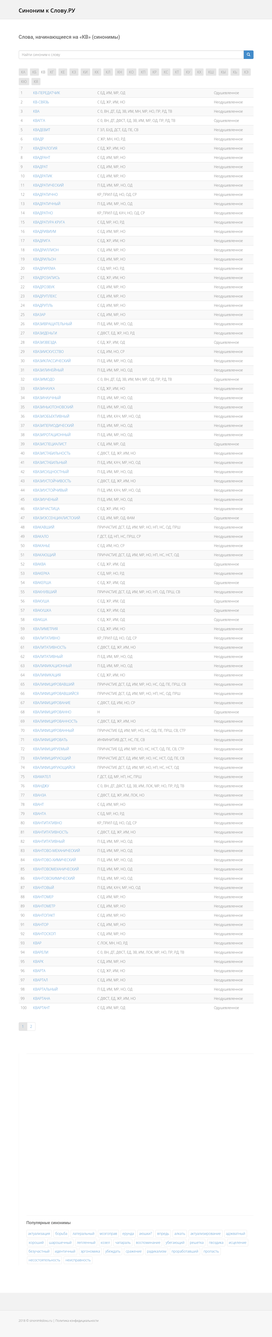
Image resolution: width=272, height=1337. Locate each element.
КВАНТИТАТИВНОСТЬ (50, 832)
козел (105, 1242)
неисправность (78, 1260)
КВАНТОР (41, 924)
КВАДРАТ (40, 166)
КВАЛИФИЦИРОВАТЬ (50, 739)
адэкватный (235, 1233)
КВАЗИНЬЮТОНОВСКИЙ (53, 407)
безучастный (39, 1251)
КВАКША (40, 619)
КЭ (246, 72)
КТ (177, 72)
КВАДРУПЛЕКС (45, 296)
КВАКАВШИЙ (43, 527)
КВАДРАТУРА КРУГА (49, 222)
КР (155, 72)
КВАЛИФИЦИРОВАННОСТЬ (55, 721)
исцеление (238, 1242)
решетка (197, 1242)
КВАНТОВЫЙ (43, 887)
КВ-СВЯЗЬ (41, 102)
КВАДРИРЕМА (44, 268)
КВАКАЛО (41, 536)
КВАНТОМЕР (43, 896)
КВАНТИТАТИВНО (47, 822)
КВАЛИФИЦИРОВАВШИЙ (53, 684)
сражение (134, 1251)
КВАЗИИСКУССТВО (48, 351)
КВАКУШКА (42, 610)
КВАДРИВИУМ (44, 231)
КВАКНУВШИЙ (45, 591)
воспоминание (148, 1242)
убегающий (175, 1242)
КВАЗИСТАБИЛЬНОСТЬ (51, 453)
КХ (199, 72)
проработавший (185, 1251)
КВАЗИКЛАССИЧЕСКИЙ (52, 360)
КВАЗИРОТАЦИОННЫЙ (52, 434)
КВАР (37, 943)
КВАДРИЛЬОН (44, 259)
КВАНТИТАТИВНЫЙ (49, 841)
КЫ (223, 72)
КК (97, 72)
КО (131, 72)
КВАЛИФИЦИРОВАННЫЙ (53, 730)
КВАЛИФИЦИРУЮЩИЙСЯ (54, 767)
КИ (85, 72)
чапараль (123, 1242)
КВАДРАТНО (43, 213)
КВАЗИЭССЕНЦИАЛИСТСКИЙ (56, 518)
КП (143, 72)
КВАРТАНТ (41, 1007)
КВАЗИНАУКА (44, 388)
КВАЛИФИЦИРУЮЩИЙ (52, 758)
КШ (211, 72)
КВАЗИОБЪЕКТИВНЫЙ (51, 416)
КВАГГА (39, 120)
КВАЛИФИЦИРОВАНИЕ (52, 702)
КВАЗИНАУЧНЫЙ (47, 397)
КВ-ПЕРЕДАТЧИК (46, 92)
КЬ (235, 72)
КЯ (36, 81)
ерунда (128, 1233)
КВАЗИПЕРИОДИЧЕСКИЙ (53, 425)
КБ (34, 72)
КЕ (63, 72)
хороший (36, 1242)
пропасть (211, 1251)
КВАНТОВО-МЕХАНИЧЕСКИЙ (56, 850)
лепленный (86, 1242)
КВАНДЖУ (41, 786)
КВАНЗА (39, 795)
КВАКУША (41, 601)
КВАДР (38, 139)
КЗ (74, 72)
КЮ (24, 81)
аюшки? (145, 1233)
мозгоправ (108, 1233)
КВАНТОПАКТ (44, 915)
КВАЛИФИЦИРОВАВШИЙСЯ (56, 693)
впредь (163, 1233)
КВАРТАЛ (40, 980)
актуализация (39, 1233)
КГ (52, 72)
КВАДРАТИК (42, 176)
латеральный (83, 1233)
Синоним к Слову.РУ (47, 10)
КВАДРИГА (41, 240)
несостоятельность (44, 1260)
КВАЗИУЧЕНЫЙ (45, 499)
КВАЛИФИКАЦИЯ (47, 675)
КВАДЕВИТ (41, 129)
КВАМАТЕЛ (42, 776)
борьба (61, 1233)
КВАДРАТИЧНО (45, 194)
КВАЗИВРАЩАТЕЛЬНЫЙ (52, 323)
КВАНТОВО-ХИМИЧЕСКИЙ (54, 859)
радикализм (156, 1251)
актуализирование (205, 1233)
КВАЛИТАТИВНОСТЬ (49, 647)
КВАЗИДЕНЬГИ (45, 333)
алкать (179, 1233)
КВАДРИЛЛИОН (46, 250)
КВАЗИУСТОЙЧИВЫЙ (50, 490)
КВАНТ (38, 804)
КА (23, 72)
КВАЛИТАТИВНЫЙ (48, 656)
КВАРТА (39, 970)
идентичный (65, 1251)
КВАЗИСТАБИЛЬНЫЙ (50, 462)
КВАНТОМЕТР (44, 906)
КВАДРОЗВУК (44, 286)
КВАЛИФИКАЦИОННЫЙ (52, 665)
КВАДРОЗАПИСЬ (46, 277)
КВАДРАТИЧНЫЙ (46, 203)
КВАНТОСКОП (44, 933)
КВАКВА (39, 564)
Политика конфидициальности (76, 1321)
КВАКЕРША (42, 582)
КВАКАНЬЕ (41, 545)
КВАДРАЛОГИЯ (45, 148)
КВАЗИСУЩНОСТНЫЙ (51, 471)
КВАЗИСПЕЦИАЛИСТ (50, 444)
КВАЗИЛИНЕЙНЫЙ (48, 370)
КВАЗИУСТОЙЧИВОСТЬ (52, 481)
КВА (36, 111)
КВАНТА (39, 813)
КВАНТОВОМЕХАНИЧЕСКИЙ (56, 869)
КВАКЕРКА (41, 573)
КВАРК (38, 961)
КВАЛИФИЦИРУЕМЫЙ (51, 749)
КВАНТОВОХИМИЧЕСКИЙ (54, 878)
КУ (188, 72)
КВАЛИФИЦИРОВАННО (52, 712)
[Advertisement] (63, 1134)
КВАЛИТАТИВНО (46, 638)
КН (119, 72)
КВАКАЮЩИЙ (44, 554)
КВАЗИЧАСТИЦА (46, 508)
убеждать (112, 1251)
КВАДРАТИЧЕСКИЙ (48, 185)
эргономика (90, 1251)
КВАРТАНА (41, 998)
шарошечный (60, 1242)
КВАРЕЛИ (40, 952)
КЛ (108, 72)
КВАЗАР (39, 314)
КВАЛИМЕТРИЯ (45, 628)
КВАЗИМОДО (44, 379)
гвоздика (216, 1242)
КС (166, 72)
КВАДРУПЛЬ (43, 305)
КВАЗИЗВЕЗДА (44, 342)
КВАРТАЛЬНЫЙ (45, 989)
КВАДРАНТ (41, 157)
